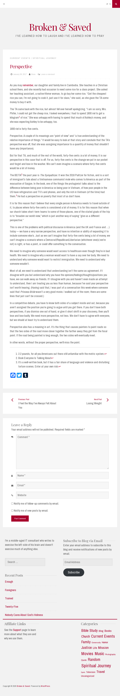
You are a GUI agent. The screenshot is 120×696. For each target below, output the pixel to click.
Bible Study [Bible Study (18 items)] (89, 630)
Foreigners (10, 590)
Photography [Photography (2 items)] (110, 654)
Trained (9, 598)
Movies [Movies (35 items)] (87, 653)
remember (28, 85)
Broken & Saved (60, 26)
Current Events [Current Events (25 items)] (103, 636)
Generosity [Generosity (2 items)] (96, 642)
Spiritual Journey (44, 58)
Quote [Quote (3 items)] (84, 660)
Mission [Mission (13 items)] (103, 647)
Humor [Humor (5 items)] (105, 642)
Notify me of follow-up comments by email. (36, 503)
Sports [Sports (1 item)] (83, 672)
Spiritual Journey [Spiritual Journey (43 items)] (96, 666)
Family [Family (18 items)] (86, 641)
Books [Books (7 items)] (108, 631)
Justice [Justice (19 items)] (86, 647)
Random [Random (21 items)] (94, 659)
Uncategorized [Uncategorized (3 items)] (87, 676)
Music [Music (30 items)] (99, 653)
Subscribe (74, 572)
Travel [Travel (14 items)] (100, 671)
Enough (9, 582)
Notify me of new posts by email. (31, 511)
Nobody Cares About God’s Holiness (24, 615)
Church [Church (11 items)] (85, 636)
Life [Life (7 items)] (95, 648)
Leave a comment (48, 74)
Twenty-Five (11, 607)
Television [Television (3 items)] (90, 672)
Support (17, 630)
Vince (33, 74)
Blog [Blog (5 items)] (101, 631)
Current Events (20, 58)
